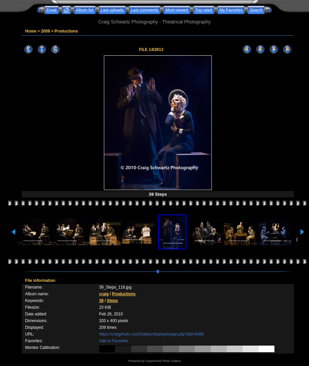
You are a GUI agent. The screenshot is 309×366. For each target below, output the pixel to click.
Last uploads (112, 10)
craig (104, 294)
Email (52, 10)
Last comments (144, 10)
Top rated (203, 10)
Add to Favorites (113, 341)
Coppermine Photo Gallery (163, 361)
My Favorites (231, 10)
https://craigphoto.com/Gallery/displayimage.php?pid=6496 (151, 334)
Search (256, 10)
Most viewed (177, 10)
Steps (112, 300)
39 (101, 300)
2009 (45, 31)
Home (30, 31)
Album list (85, 10)
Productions (66, 31)
